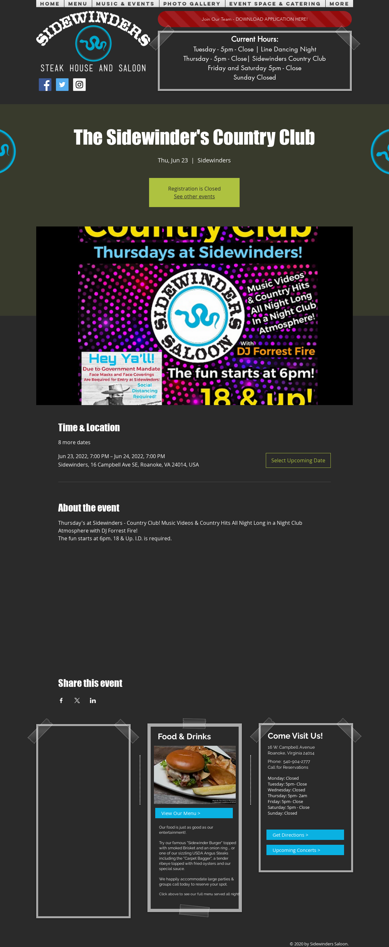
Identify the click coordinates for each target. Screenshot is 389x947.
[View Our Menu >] (190, 813)
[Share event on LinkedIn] (93, 700)
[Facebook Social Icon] (45, 84)
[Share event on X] (77, 700)
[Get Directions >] (301, 834)
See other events (194, 196)
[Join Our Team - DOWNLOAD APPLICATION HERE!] (255, 19)
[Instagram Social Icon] (79, 84)
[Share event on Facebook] (61, 700)
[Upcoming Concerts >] (301, 849)
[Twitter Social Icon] (62, 84)
